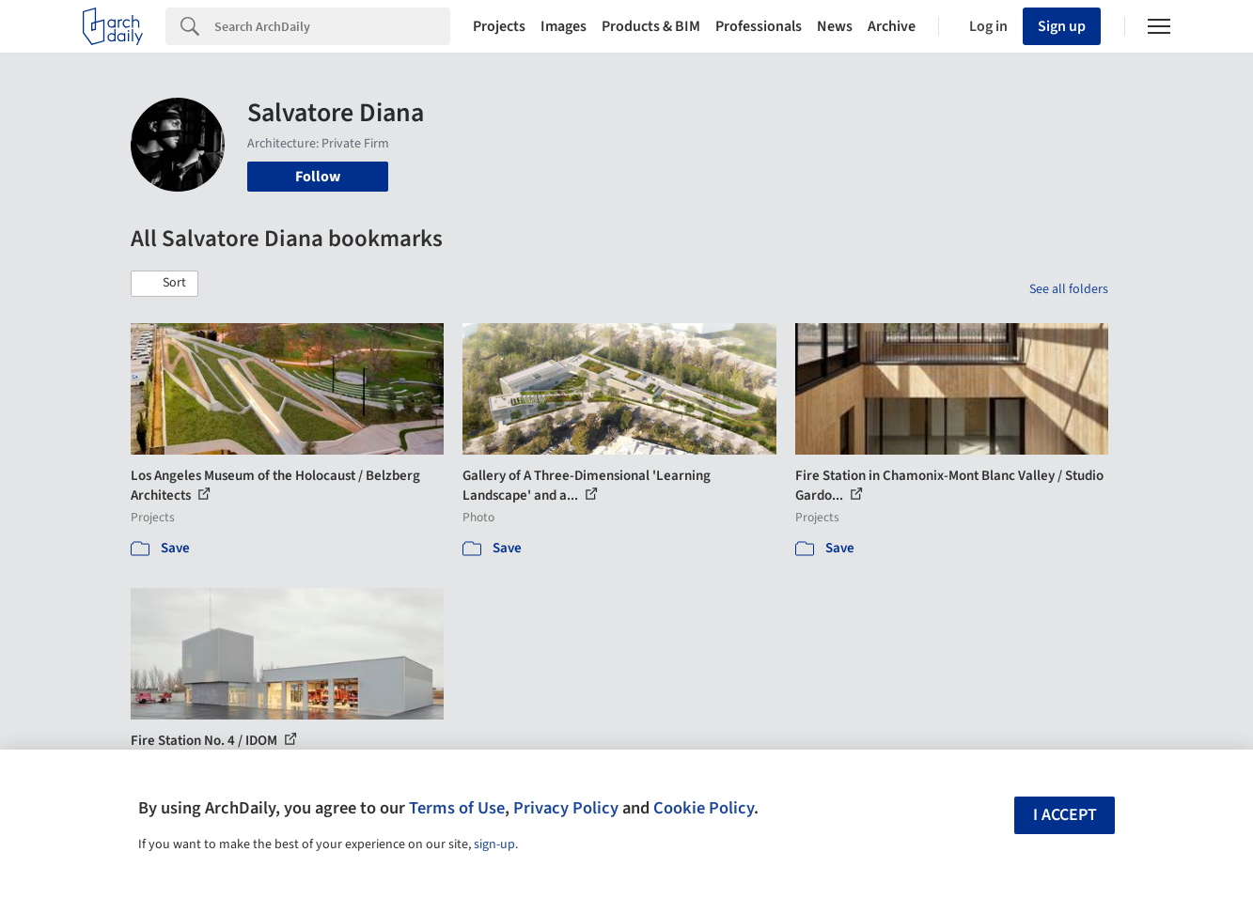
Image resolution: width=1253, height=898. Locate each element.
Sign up (1062, 26)
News (835, 26)
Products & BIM (651, 26)
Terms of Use (457, 808)
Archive (892, 26)
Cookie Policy (703, 808)
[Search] (332, 26)
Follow (317, 176)
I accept (1065, 815)
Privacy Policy (566, 808)
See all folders (1068, 289)
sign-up (494, 844)
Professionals (758, 26)
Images (563, 26)
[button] (164, 284)
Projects (499, 26)
